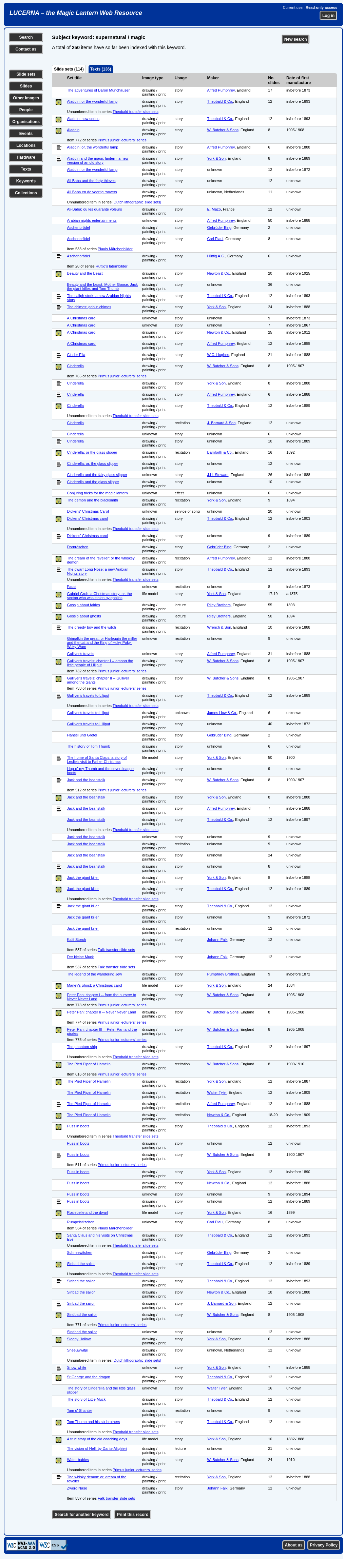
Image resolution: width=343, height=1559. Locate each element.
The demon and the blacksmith (92, 500)
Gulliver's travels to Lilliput (88, 724)
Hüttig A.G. (216, 256)
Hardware (26, 157)
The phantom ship (82, 1047)
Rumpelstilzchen (80, 1222)
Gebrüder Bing (219, 227)
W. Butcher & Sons (223, 130)
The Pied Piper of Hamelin (88, 1064)
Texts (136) (100, 69)
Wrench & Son (219, 627)
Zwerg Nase (77, 1488)
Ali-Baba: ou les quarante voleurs (94, 209)
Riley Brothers (219, 605)
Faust (71, 587)
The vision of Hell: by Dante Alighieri (97, 1448)
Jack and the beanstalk (86, 780)
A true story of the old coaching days (97, 1439)
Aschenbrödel (78, 227)
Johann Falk (217, 940)
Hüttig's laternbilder (112, 266)
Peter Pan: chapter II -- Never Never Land (101, 1012)
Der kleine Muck (80, 957)
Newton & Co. (218, 273)
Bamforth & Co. (220, 452)
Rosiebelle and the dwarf (87, 1212)
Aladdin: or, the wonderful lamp (92, 147)
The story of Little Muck (86, 1399)
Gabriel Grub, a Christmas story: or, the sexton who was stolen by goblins (99, 596)
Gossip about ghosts (84, 616)
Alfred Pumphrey (221, 90)
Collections (26, 193)
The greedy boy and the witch (91, 627)
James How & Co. (222, 713)
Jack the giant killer (83, 877)
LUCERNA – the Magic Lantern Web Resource (75, 12)
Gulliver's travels (80, 654)
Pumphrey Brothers (223, 974)
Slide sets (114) (68, 69)
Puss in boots (78, 1126)
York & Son (216, 158)
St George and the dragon (88, 1377)
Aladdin (73, 130)
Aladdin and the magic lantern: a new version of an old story (97, 160)
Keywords (26, 181)
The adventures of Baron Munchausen (98, 90)
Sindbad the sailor (82, 1315)
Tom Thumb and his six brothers (93, 1422)
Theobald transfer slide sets (135, 112)
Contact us (25, 49)
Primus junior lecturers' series (122, 140)
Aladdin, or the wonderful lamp (92, 169)
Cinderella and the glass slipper (93, 482)
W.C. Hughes (218, 355)
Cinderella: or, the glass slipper (92, 463)
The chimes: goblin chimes (89, 307)
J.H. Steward (218, 475)
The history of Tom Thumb (88, 746)
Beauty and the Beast (84, 273)
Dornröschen (77, 547)
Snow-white (76, 1367)
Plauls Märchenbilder (115, 249)
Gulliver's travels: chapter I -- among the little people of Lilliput (100, 663)
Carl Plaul (215, 239)
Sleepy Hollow (79, 1339)
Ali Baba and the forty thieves (91, 181)
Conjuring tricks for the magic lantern (97, 493)
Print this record (133, 1514)
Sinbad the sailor (81, 1264)
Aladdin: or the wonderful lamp (92, 101)
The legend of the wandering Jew (94, 974)
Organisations (26, 121)
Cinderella (75, 366)
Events (26, 133)
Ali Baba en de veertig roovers (92, 192)
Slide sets (25, 74)
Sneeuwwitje (77, 1350)
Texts (26, 169)
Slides (26, 86)
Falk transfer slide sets (116, 950)
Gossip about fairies (83, 605)
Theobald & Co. (220, 101)
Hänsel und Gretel (82, 735)
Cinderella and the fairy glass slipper (97, 475)
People (26, 109)
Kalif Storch (76, 940)
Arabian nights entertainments (91, 220)
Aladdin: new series (83, 119)
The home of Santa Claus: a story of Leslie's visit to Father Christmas (97, 759)
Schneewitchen (79, 1252)
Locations (26, 145)
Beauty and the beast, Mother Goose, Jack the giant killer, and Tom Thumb (102, 286)
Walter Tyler (217, 1092)
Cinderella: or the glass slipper (92, 452)
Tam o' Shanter (79, 1410)
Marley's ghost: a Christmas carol (94, 985)
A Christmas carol (81, 318)
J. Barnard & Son (221, 423)
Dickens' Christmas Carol (88, 511)
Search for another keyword (82, 1514)
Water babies (78, 1460)
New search (295, 39)
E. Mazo (214, 209)
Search (26, 37)
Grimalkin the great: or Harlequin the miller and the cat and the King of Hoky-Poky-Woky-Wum (102, 642)
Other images (26, 98)
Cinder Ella (76, 355)
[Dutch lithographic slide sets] (137, 202)
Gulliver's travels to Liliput (88, 695)
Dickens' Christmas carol (87, 518)
